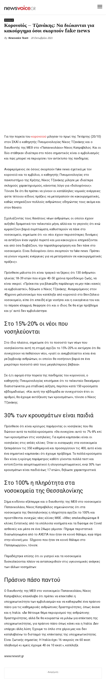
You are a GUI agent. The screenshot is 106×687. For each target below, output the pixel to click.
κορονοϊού (38, 136)
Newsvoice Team (18, 38)
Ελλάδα (9, 20)
